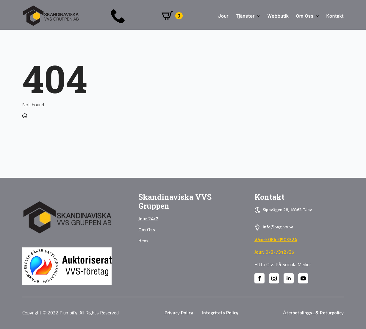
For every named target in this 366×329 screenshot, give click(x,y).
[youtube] (303, 278)
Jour (223, 16)
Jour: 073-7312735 (274, 252)
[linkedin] (289, 278)
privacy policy (179, 313)
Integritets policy (220, 313)
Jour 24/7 (148, 218)
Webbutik (278, 16)
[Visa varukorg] (172, 15)
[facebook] (259, 278)
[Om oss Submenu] (316, 16)
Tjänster (245, 16)
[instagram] (274, 278)
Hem (143, 240)
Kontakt (335, 16)
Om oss (305, 16)
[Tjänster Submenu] (257, 16)
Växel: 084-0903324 (275, 239)
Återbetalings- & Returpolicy (313, 313)
